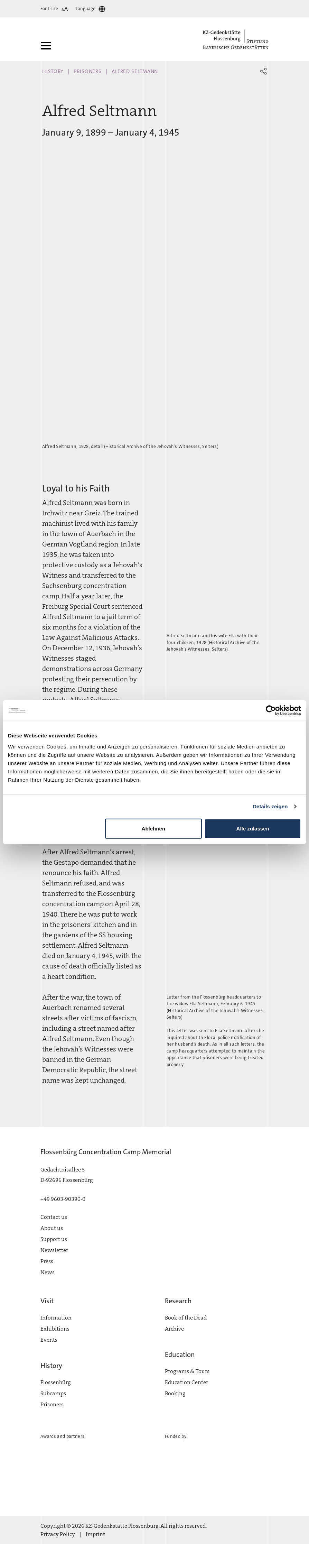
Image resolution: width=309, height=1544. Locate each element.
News (47, 1272)
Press (46, 1261)
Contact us (53, 1217)
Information (56, 1317)
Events (48, 1339)
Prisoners (88, 71)
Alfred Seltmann (135, 71)
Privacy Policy (57, 1534)
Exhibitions (54, 1328)
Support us (53, 1239)
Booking (175, 1393)
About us (51, 1228)
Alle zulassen (252, 828)
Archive (174, 1328)
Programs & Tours (187, 1371)
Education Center (186, 1382)
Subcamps (53, 1393)
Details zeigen (270, 806)
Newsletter (54, 1250)
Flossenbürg (55, 1382)
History (53, 71)
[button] (263, 71)
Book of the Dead (186, 1317)
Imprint (95, 1534)
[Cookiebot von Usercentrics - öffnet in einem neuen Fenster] (271, 710)
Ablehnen (153, 828)
